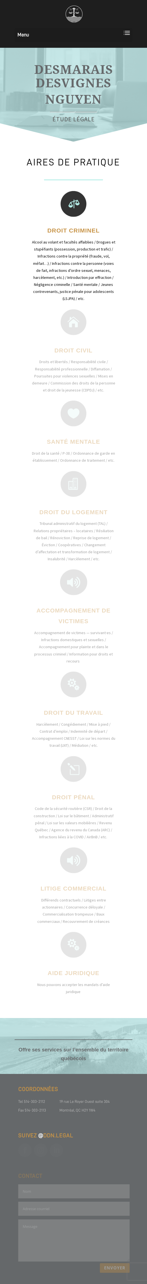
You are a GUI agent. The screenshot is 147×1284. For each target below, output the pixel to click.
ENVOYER (114, 1268)
